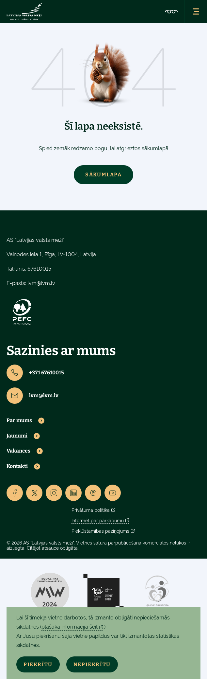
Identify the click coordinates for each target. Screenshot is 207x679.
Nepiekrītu (92, 664)
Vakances (18, 451)
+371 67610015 (35, 373)
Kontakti (17, 466)
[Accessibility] (171, 11)
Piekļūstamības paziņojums (100, 531)
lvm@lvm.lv (41, 283)
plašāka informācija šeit (69, 627)
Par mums (19, 420)
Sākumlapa (103, 174)
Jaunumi (17, 435)
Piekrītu (38, 664)
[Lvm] (24, 11)
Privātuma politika (91, 510)
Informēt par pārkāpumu (98, 520)
